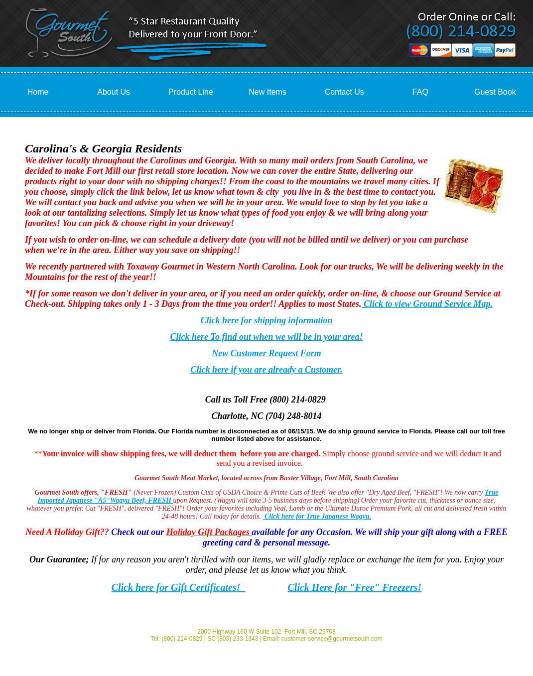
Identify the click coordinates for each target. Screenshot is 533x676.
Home (38, 92)
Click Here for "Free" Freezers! (355, 587)
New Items (267, 92)
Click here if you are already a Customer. (267, 370)
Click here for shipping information (266, 320)
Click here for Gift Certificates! (179, 587)
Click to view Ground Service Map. (427, 304)
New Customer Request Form (266, 353)
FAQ (420, 92)
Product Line (190, 92)
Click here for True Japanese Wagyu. (317, 516)
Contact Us (344, 92)
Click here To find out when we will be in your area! (266, 337)
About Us (113, 92)
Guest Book (495, 92)
